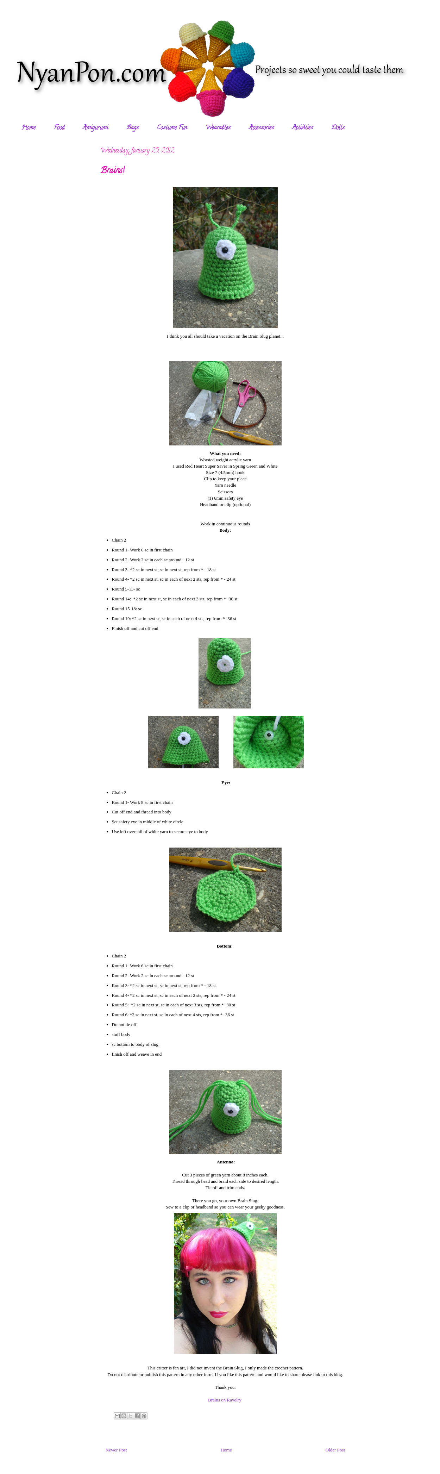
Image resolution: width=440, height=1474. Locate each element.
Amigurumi (95, 128)
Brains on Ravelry (224, 1400)
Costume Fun (172, 128)
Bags (132, 128)
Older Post (335, 1450)
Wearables (218, 128)
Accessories (261, 128)
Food (59, 128)
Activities (302, 128)
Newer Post (116, 1450)
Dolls (338, 128)
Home (28, 128)
